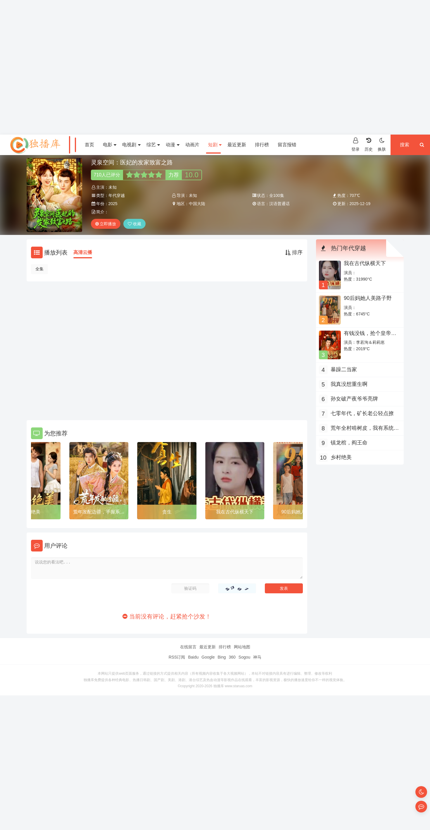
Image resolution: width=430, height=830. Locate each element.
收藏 (134, 223)
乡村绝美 (31, 511)
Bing (221, 657)
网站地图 (242, 647)
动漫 (172, 144)
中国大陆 (197, 203)
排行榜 (262, 144)
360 (232, 657)
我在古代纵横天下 (234, 511)
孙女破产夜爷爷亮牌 (354, 399)
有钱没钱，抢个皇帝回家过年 (370, 336)
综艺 (153, 144)
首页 (89, 144)
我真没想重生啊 (349, 384)
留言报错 (287, 144)
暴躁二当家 (344, 369)
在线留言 (188, 647)
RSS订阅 (177, 657)
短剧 (215, 144)
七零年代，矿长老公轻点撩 (362, 413)
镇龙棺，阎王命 (349, 443)
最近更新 (236, 144)
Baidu (193, 657)
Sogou (244, 657)
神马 (257, 657)
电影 (109, 144)
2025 (113, 203)
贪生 (167, 511)
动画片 (192, 144)
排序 (294, 252)
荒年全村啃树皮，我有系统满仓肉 (365, 428)
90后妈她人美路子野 (368, 298)
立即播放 (105, 223)
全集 (39, 269)
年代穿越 (116, 195)
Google (208, 657)
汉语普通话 (279, 203)
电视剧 (131, 144)
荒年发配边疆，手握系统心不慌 (99, 512)
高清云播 (82, 252)
